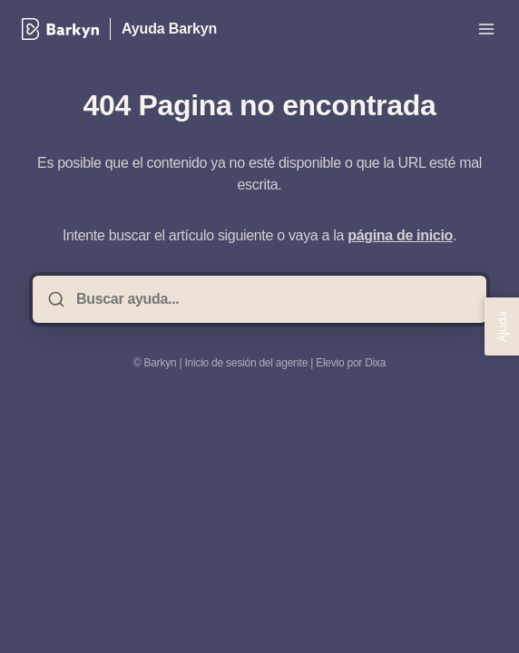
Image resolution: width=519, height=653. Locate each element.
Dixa (375, 362)
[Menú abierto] (486, 29)
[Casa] (60, 29)
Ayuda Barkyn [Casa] (169, 28)
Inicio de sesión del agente (246, 362)
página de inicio (400, 235)
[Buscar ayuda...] (272, 299)
